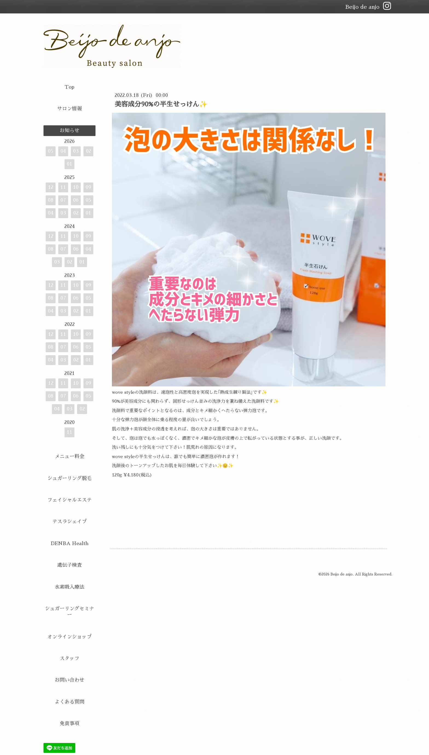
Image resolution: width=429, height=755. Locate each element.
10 (76, 187)
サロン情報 (69, 108)
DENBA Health (69, 543)
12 (50, 187)
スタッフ (69, 658)
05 (50, 151)
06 (76, 200)
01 (69, 163)
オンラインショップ (69, 636)
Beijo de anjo (342, 574)
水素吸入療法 (69, 587)
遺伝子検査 (69, 565)
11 (63, 187)
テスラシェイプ (69, 521)
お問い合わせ (69, 680)
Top (69, 87)
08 (50, 200)
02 (88, 151)
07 (63, 200)
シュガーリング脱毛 (69, 478)
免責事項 (69, 723)
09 (88, 187)
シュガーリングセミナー (69, 611)
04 (63, 151)
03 (76, 151)
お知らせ (69, 130)
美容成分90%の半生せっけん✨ (161, 104)
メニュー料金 (69, 456)
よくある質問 (69, 701)
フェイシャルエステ (69, 499)
